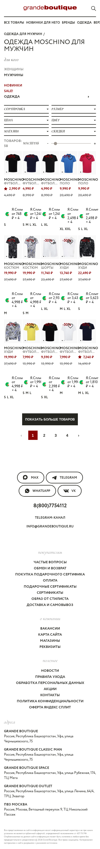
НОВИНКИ (13, 85)
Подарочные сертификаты (50, 586)
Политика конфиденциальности (50, 701)
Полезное (50, 660)
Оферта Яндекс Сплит (50, 707)
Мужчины (13, 75)
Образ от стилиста (50, 598)
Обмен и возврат (50, 568)
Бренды (68, 22)
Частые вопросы (50, 562)
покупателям (50, 552)
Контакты (50, 695)
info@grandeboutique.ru (50, 526)
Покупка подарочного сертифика (50, 574)
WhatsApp (37, 490)
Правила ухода (50, 676)
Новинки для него (43, 22)
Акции (50, 689)
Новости (50, 670)
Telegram (64, 477)
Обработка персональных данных (50, 683)
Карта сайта (50, 634)
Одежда (84, 22)
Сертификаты (50, 592)
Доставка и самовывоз (50, 605)
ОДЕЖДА (46, 96)
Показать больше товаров (50, 419)
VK (69, 490)
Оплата (50, 580)
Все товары (14, 22)
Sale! (8, 91)
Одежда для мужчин (23, 34)
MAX (30, 477)
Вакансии (50, 628)
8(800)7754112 (50, 506)
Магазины (50, 640)
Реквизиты (50, 646)
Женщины (13, 69)
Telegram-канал (50, 518)
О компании (50, 618)
